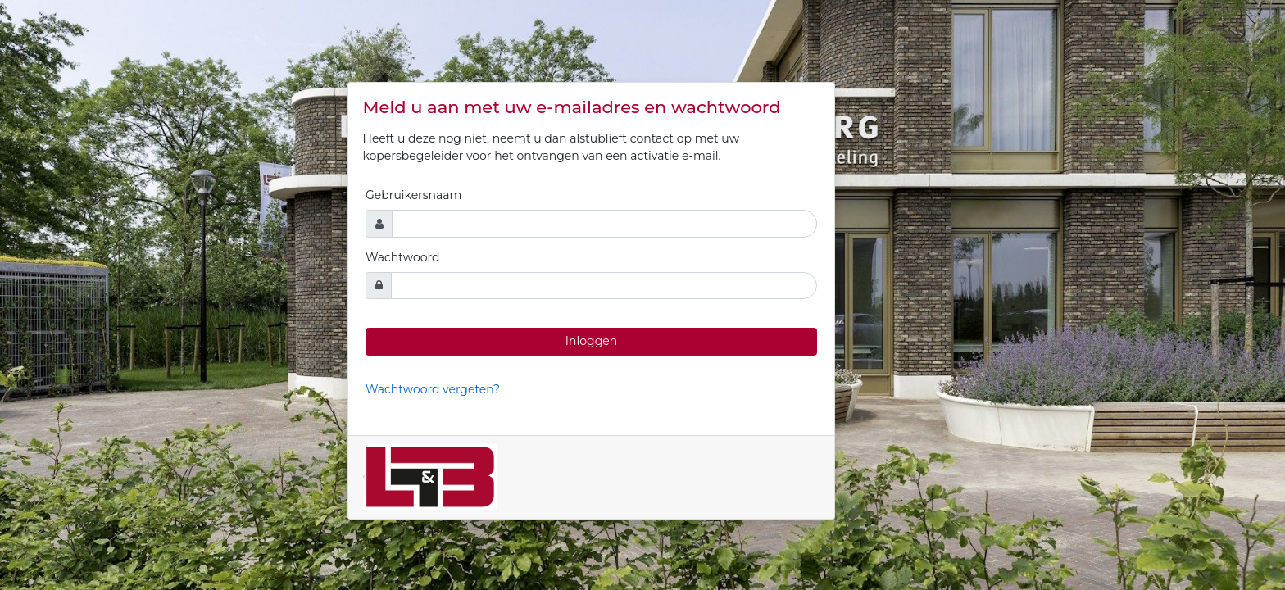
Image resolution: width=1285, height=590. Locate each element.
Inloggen (591, 341)
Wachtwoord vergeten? (433, 389)
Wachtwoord (402, 257)
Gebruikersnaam (413, 195)
